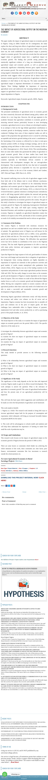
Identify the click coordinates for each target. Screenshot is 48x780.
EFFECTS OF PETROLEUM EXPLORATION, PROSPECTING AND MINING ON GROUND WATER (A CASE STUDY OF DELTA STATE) (24, 727)
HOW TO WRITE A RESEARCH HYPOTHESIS (19, 569)
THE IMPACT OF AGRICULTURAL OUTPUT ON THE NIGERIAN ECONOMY (24, 30)
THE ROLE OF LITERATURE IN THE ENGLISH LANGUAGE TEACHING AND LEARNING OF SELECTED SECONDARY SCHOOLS (23, 650)
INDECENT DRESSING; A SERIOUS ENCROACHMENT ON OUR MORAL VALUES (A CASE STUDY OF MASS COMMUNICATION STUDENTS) (22, 629)
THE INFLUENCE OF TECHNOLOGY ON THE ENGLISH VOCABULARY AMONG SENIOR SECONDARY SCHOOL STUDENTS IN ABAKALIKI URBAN (24, 667)
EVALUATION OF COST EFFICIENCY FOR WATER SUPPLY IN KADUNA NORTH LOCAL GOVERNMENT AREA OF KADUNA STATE (23, 723)
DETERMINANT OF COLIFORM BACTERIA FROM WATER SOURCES (22, 731)
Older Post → (43, 492)
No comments (4, 35)
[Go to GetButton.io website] (5, 778)
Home (3, 23)
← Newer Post (5, 492)
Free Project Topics (7, 637)
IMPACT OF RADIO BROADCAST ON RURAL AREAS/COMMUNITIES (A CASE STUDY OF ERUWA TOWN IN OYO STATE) (23, 685)
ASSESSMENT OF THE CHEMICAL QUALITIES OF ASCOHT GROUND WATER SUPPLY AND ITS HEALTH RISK (22, 739)
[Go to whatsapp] (4, 774)
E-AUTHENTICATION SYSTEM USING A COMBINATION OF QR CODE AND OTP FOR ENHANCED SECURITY (24, 677)
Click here (18, 461)
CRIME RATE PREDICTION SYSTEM (13, 643)
